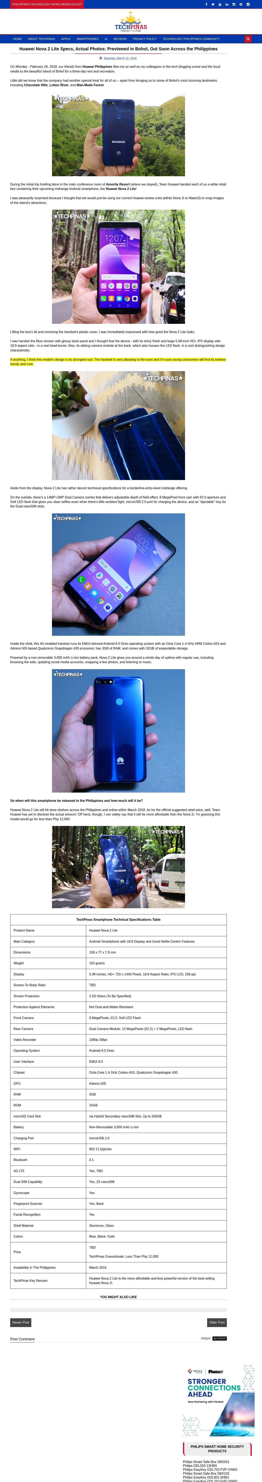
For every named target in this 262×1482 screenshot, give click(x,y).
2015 (192, 1142)
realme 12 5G (193, 441)
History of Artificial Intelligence (205, 731)
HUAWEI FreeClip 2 (197, 554)
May (195, 901)
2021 (192, 848)
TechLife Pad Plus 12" (199, 570)
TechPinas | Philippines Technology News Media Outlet (144, 1477)
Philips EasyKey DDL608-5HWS (206, 213)
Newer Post (20, 1367)
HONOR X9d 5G (195, 362)
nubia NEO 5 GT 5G (197, 354)
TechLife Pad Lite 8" (197, 566)
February (199, 1123)
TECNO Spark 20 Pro (199, 507)
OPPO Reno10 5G (196, 480)
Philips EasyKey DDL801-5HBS (206, 158)
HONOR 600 (192, 350)
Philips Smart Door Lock (200, 221)
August (197, 886)
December (200, 867)
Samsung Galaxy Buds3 (200, 582)
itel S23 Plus (192, 445)
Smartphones (88, 39)
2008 (192, 1175)
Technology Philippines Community (191, 39)
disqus (151, 1382)
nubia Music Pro (195, 370)
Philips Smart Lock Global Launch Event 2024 (216, 182)
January (198, 1128)
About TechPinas (41, 39)
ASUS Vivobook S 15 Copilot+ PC (207, 574)
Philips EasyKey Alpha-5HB (203, 209)
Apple (65, 39)
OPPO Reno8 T (194, 496)
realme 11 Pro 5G (196, 515)
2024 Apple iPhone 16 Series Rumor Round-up (217, 743)
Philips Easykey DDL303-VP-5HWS (209, 229)
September (200, 881)
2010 (192, 1166)
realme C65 (191, 421)
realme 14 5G (193, 378)
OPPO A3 (190, 406)
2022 (192, 843)
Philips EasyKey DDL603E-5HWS (207, 236)
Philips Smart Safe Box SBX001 (206, 205)
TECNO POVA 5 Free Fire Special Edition (213, 504)
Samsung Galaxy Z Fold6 (201, 409)
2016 (192, 1137)
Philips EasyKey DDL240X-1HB (206, 178)
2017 (192, 1132)
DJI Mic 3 (190, 562)
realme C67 (191, 468)
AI (106, 39)
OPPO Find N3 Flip (197, 472)
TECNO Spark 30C (197, 386)
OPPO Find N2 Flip (197, 794)
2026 (192, 825)
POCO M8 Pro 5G (196, 358)
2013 (192, 1151)
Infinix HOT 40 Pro (196, 523)
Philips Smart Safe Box (200, 217)
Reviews (120, 39)
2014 (192, 1147)
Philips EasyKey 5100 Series (204, 240)
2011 (192, 1161)
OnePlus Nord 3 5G (197, 488)
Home (17, 39)
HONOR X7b (192, 453)
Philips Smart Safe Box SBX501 (206, 142)
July (195, 891)
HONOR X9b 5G (195, 464)
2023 (192, 839)
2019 (192, 858)
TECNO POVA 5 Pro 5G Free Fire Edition (213, 500)
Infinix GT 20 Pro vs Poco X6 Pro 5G (209, 417)
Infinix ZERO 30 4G (197, 527)
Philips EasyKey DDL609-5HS (205, 186)
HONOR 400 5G (195, 374)
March (197, 910)
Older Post (162, 1367)
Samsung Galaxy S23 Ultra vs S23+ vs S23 (214, 790)
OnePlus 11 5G (194, 484)
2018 (192, 862)
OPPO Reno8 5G (195, 492)
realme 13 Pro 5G (196, 401)
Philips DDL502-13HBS (200, 146)
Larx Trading (192, 260)
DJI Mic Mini (192, 585)
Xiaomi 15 (190, 366)
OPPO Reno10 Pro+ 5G (200, 476)
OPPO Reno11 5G (196, 460)
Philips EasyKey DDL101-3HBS (206, 170)
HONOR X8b (192, 457)
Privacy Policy (145, 39)
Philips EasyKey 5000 (199, 189)
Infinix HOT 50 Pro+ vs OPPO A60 (208, 390)
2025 (192, 829)
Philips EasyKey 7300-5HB (202, 225)
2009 (192, 1170)
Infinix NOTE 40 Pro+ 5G (201, 429)
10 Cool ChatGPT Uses (200, 735)
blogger (165, 1382)
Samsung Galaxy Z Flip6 (201, 413)
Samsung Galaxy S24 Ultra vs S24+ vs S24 (214, 762)
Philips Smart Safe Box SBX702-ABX (210, 201)
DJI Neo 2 (190, 558)
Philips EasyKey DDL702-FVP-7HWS (210, 150)
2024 (192, 834)
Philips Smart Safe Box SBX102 (206, 154)
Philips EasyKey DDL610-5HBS (206, 166)
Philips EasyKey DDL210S (202, 244)
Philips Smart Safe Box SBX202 (206, 174)
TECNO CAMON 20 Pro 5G (203, 512)
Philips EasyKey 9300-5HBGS (205, 248)
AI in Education (194, 739)
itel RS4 (188, 433)
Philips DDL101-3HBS (199, 233)
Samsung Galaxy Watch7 (201, 577)
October (198, 877)
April (195, 905)
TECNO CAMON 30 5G (200, 437)
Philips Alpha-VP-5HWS (200, 252)
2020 (192, 853)
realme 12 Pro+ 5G (197, 449)
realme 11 (190, 519)
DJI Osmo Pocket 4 (197, 550)
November (200, 872)
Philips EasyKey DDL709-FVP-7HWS (210, 256)
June (196, 896)
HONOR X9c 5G (195, 382)
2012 (192, 1156)
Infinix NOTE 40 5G (197, 425)
